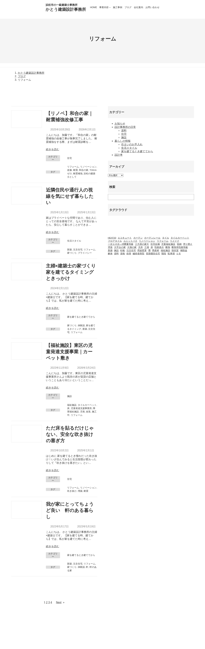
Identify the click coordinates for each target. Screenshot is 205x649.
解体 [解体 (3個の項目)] (110, 253)
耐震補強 (77, 173)
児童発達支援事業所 (81, 408)
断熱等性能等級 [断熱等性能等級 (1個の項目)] (180, 247)
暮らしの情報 (123, 141)
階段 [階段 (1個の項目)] (163, 253)
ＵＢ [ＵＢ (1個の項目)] (178, 253)
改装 (88, 411)
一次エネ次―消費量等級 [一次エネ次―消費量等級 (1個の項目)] (121, 244)
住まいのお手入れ (131, 144)
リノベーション (88, 167)
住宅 (69, 158)
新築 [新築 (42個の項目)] (110, 250)
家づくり (71, 253)
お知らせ (120, 123)
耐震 (75, 170)
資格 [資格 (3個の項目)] (122, 253)
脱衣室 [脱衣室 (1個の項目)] (175, 250)
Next (60, 602)
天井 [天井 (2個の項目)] (140, 247)
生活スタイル (74, 241)
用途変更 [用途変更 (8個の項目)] (142, 250)
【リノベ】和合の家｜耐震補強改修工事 (69, 116)
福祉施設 (71, 405)
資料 (124, 130)
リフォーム (73, 167)
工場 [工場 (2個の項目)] (146, 247)
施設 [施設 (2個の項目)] (116, 250)
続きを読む (52, 149)
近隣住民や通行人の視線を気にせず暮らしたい (70, 196)
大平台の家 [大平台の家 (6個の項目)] (120, 247)
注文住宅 (77, 249)
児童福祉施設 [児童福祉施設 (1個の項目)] (168, 244)
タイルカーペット (87, 405)
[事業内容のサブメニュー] (110, 7)
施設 (69, 396)
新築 (69, 249)
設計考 (119, 154)
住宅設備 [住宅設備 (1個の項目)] (155, 244)
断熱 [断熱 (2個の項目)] (167, 247)
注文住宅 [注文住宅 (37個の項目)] (131, 250)
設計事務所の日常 (125, 127)
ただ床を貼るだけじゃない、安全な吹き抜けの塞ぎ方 (70, 434)
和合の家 (83, 170)
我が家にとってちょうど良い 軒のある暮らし (70, 510)
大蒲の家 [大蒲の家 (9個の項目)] (132, 247)
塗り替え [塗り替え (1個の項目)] (187, 244)
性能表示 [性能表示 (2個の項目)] (159, 247)
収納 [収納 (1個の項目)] (179, 244)
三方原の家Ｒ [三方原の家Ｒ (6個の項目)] (142, 244)
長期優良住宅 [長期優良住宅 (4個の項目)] (153, 253)
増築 (80, 491)
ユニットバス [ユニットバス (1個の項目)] (130, 241)
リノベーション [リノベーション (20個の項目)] (147, 241)
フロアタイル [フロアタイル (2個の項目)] (115, 241)
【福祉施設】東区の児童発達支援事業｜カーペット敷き (69, 352)
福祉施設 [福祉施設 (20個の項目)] (165, 250)
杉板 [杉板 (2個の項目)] (122, 250)
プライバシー (85, 253)
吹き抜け (71, 491)
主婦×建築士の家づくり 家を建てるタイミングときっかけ (71, 272)
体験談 (81, 325)
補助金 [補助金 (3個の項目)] (183, 250)
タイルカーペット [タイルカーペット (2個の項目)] (180, 238)
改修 (69, 170)
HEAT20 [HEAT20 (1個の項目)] (112, 238)
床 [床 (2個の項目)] (152, 247)
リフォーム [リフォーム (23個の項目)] (162, 241)
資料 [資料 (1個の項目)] (116, 253)
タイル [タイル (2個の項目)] (165, 238)
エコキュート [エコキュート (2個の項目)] (125, 238)
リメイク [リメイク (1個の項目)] (174, 241)
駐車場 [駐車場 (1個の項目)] (171, 253)
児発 (82, 411)
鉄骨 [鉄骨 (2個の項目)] (129, 253)
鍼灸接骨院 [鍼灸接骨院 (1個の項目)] (138, 253)
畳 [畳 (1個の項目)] (149, 250)
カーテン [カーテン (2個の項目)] (138, 238)
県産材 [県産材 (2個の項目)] (155, 250)
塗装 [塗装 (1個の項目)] (110, 247)
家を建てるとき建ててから (81, 317)
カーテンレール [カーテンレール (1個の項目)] (152, 238)
